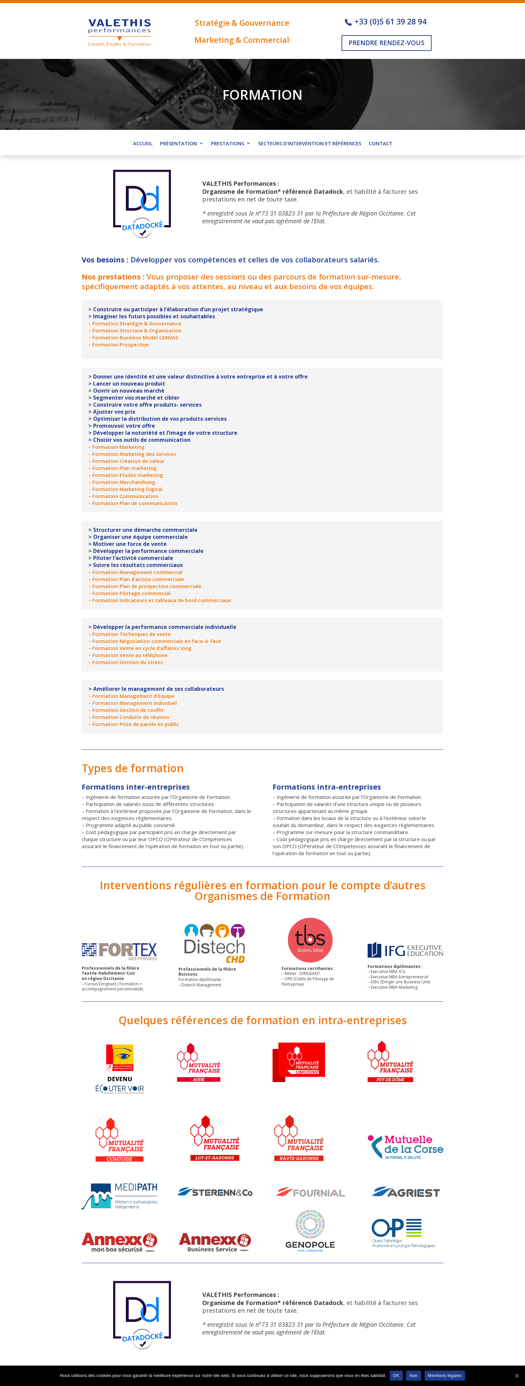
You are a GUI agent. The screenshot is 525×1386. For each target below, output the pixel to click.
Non (413, 1375)
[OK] (516, 1375)
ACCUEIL (143, 144)
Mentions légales (445, 1375)
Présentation (178, 144)
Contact (380, 144)
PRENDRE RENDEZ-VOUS (387, 42)
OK (396, 1375)
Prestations (227, 144)
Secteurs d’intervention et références (309, 144)
